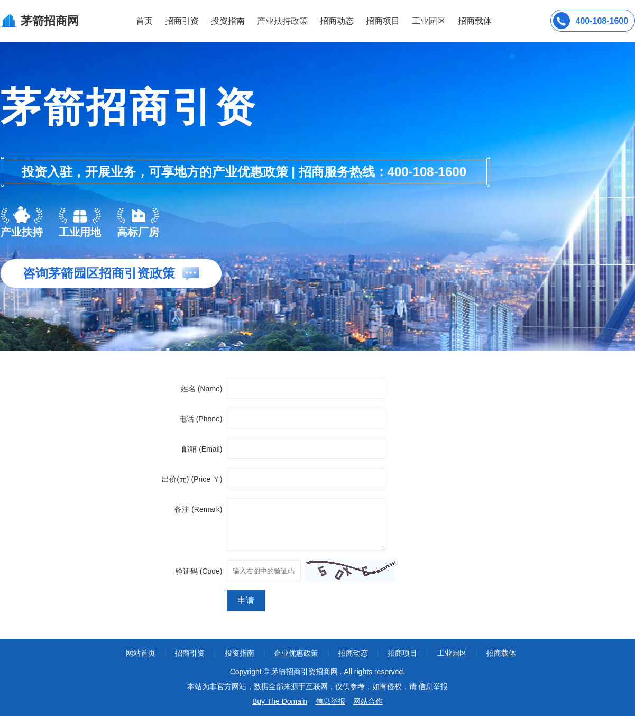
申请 (245, 600)
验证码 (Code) (199, 571)
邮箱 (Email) (202, 449)
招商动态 (337, 20)
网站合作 (368, 701)
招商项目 (383, 20)
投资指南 (228, 20)
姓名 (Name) (202, 388)
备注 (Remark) (198, 509)
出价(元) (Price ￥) (192, 479)
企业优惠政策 (296, 653)
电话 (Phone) (201, 419)
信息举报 (330, 701)
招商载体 (501, 653)
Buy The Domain (279, 701)
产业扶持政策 (282, 20)
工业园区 (429, 20)
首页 (144, 20)
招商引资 (182, 20)
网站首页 (140, 653)
